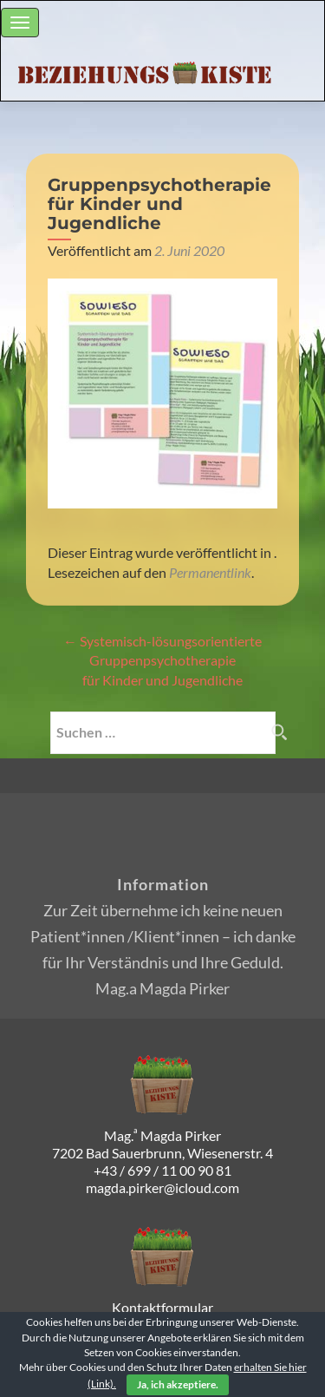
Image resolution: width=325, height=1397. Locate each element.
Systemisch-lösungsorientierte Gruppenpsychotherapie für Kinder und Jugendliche (162, 661)
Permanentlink (210, 572)
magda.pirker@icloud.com (162, 1187)
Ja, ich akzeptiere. (177, 1384)
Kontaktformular (162, 1307)
